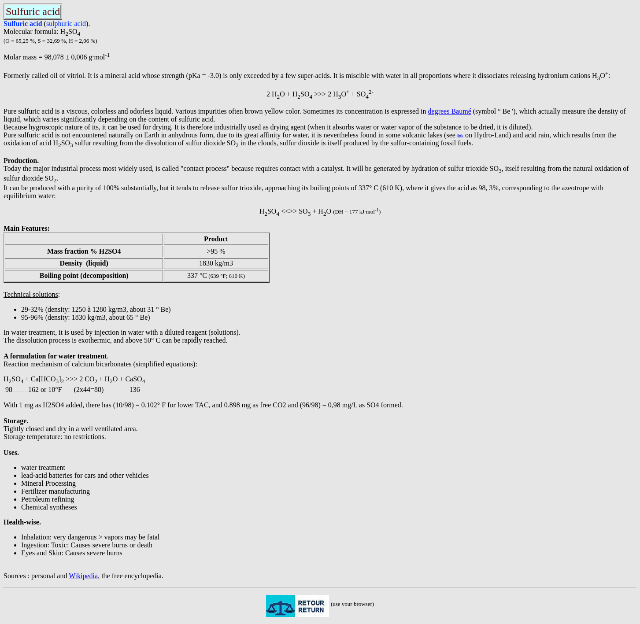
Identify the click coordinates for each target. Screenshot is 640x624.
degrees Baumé (449, 111)
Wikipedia (83, 576)
